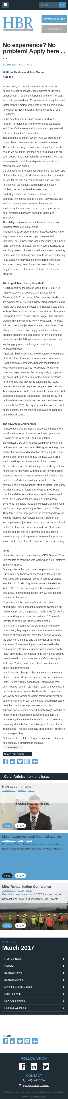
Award (20, 840)
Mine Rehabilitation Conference (26, 886)
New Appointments (15, 1000)
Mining (21, 890)
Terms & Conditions (42, 1092)
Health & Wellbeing (15, 1007)
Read (7, 825)
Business (12, 747)
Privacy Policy (59, 1092)
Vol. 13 (21, 65)
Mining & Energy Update (18, 986)
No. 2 (29, 65)
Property (9, 965)
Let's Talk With (12, 993)
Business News (13, 972)
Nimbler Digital (39, 1097)
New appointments (16, 787)
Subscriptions (54, 29)
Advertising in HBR (54, 18)
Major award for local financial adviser (31, 837)
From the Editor (13, 958)
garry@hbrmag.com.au (36, 1085)
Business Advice (13, 979)
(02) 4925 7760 (36, 1080)
